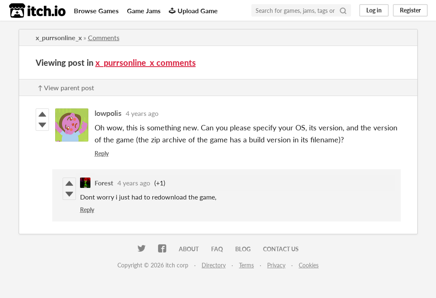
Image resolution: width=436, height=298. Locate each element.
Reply (102, 153)
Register (410, 10)
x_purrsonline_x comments (145, 62)
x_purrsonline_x (59, 37)
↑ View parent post (66, 87)
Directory (214, 265)
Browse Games (96, 10)
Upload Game (193, 10)
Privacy (276, 265)
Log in (374, 10)
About (189, 248)
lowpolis (108, 113)
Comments (103, 37)
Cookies (309, 265)
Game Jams (144, 10)
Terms (246, 265)
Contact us (281, 248)
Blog (243, 248)
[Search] (343, 10)
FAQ (217, 248)
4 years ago (142, 113)
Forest (104, 183)
